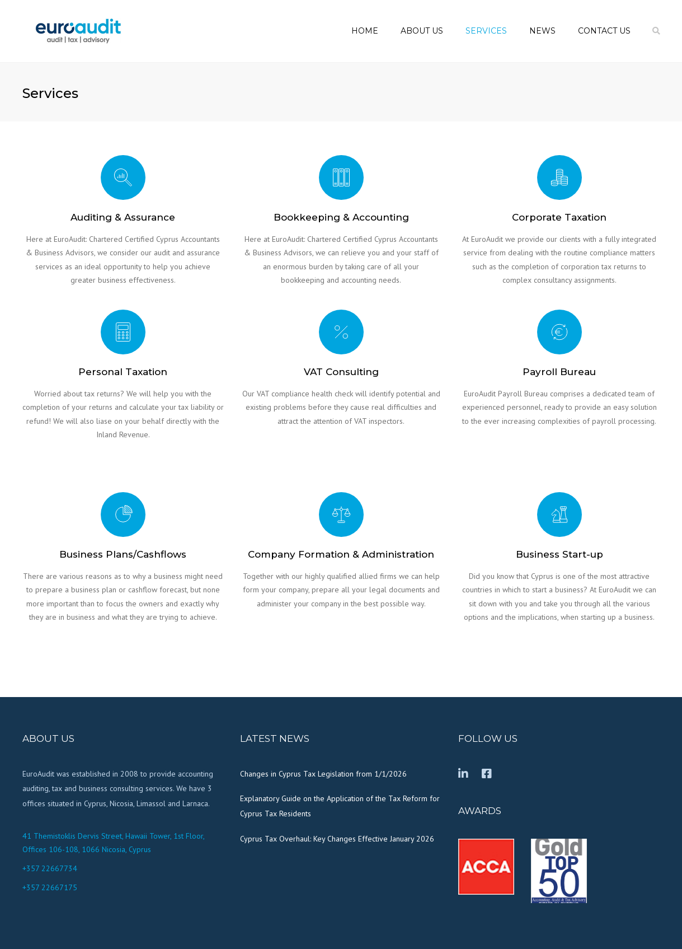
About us (422, 31)
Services (486, 31)
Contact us (604, 31)
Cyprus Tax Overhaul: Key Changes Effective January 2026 (337, 839)
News (542, 31)
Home (364, 31)
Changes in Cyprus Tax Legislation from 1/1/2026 (323, 774)
